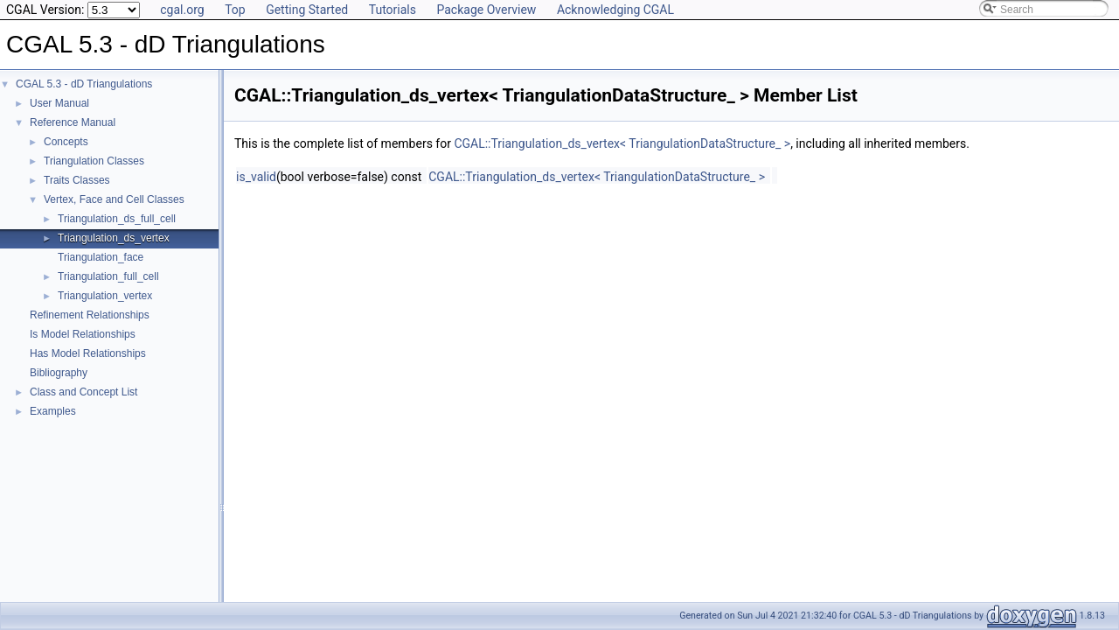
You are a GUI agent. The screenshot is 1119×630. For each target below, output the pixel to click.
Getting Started (307, 10)
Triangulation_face (100, 257)
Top (235, 10)
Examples (53, 411)
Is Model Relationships (83, 334)
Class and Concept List (83, 392)
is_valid (256, 177)
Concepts (66, 142)
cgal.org (182, 10)
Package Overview (486, 10)
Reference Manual (72, 122)
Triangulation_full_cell (108, 276)
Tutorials (392, 10)
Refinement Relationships (89, 315)
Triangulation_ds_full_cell (117, 219)
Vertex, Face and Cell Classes (114, 199)
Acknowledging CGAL (615, 10)
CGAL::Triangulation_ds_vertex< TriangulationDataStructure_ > (622, 143)
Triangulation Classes (94, 161)
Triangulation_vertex (105, 296)
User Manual (59, 103)
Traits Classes (77, 180)
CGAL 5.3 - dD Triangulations (84, 84)
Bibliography (58, 373)
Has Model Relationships (88, 353)
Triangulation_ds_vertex (114, 238)
